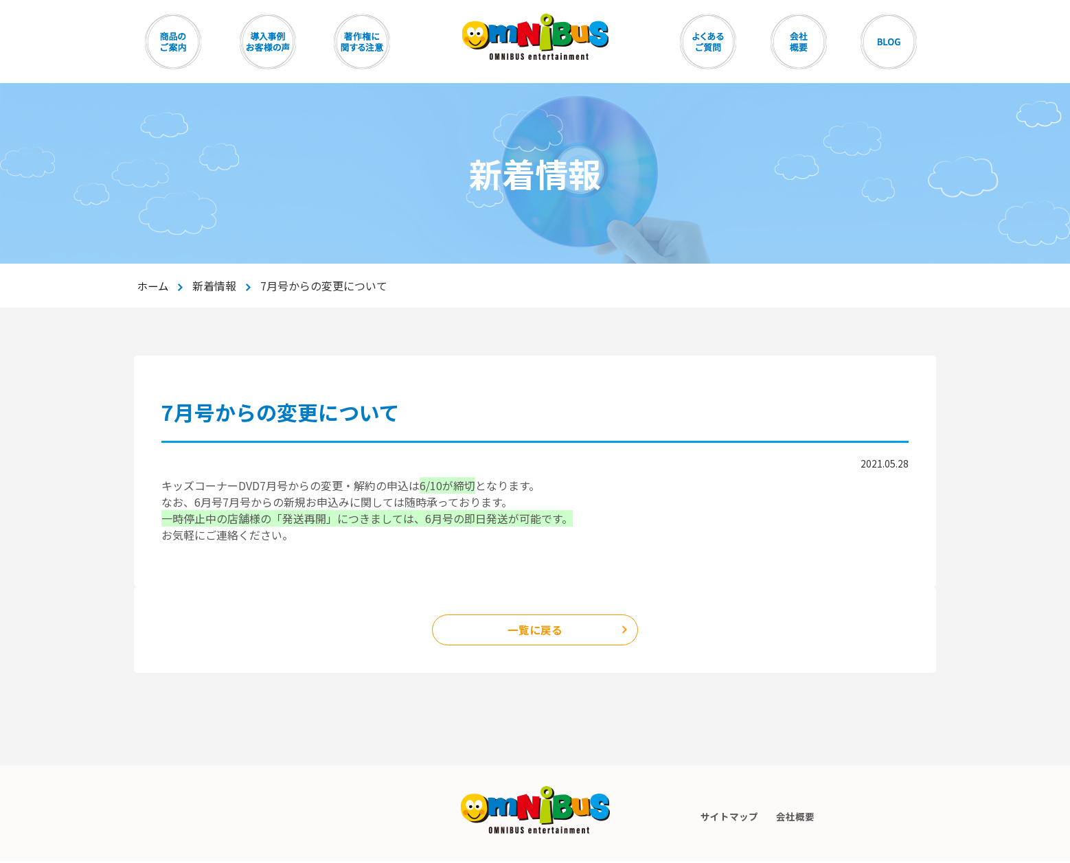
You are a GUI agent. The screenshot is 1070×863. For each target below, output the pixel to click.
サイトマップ (728, 818)
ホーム (153, 285)
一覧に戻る (535, 631)
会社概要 (796, 818)
